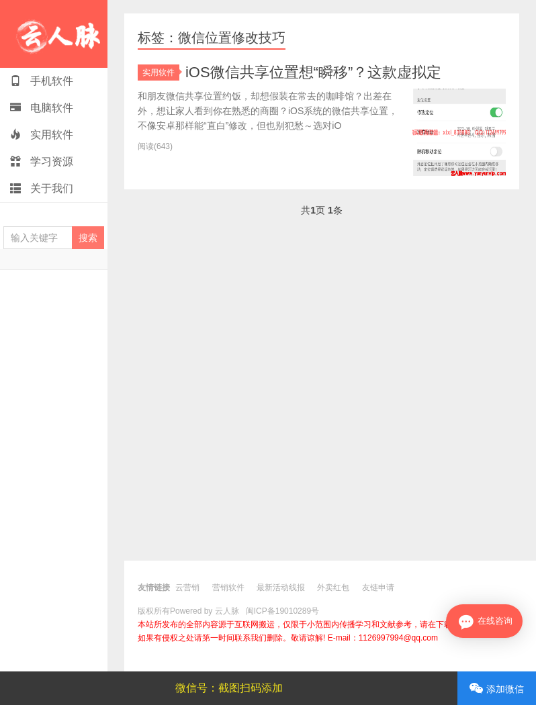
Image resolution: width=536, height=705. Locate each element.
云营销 (187, 587)
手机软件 (41, 81)
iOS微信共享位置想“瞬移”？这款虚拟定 (313, 72)
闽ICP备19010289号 (282, 611)
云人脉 (53, 34)
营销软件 (228, 587)
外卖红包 (333, 587)
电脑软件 (41, 107)
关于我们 (41, 188)
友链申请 (378, 587)
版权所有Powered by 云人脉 (188, 611)
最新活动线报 (281, 587)
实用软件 (41, 134)
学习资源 (41, 161)
